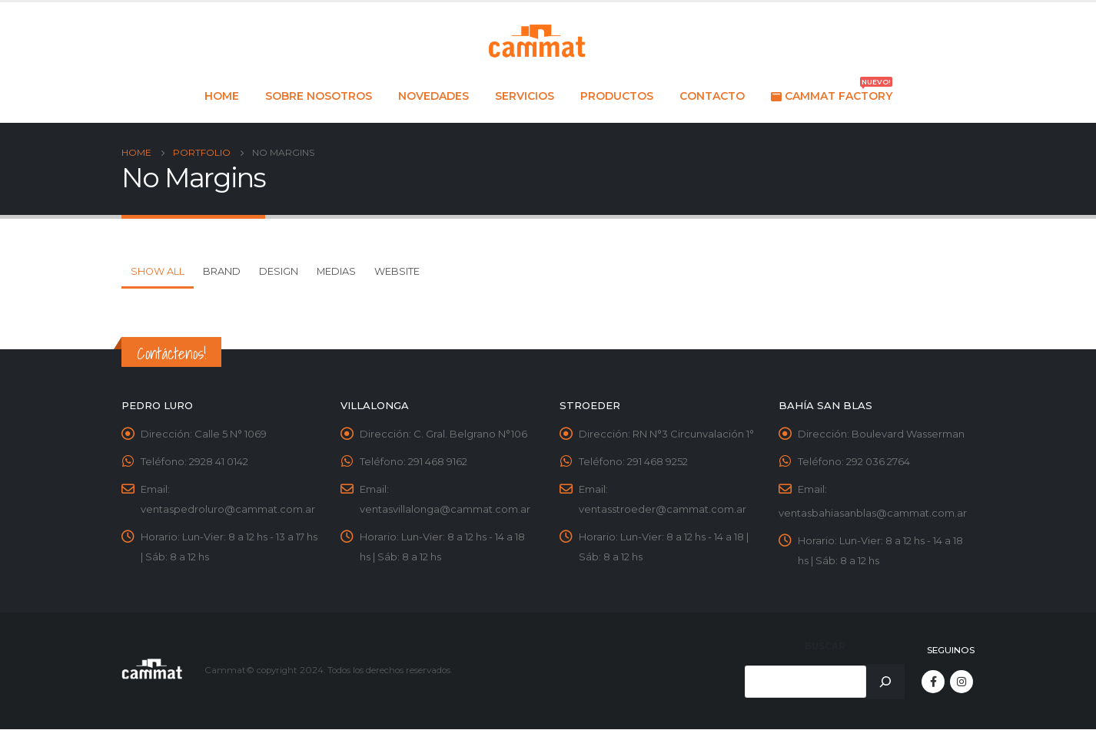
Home (221, 96)
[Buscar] (885, 682)
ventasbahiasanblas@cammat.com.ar (873, 513)
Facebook (933, 682)
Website (397, 271)
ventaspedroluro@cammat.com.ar (228, 510)
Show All (157, 271)
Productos (616, 96)
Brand (222, 271)
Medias (336, 271)
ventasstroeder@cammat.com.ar (662, 510)
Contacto (712, 96)
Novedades (433, 96)
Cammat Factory (831, 92)
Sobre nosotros (318, 96)
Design (278, 271)
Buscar (825, 646)
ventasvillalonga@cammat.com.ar (445, 510)
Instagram (961, 682)
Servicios (524, 96)
